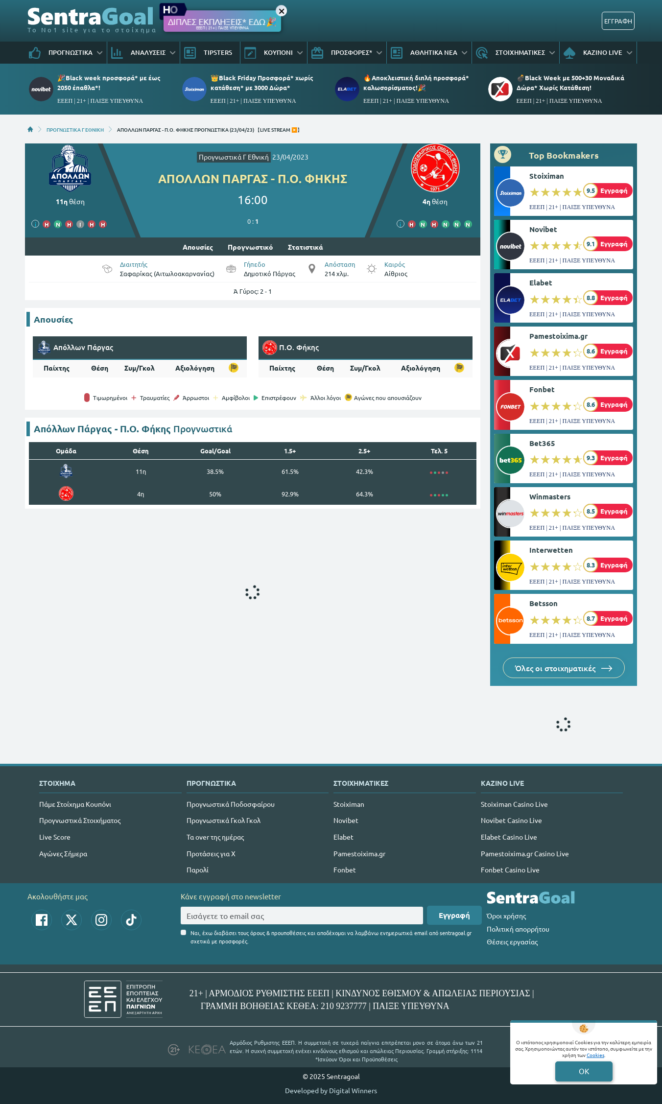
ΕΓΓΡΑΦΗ (618, 21)
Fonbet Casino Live (510, 869)
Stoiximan (546, 176)
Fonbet (542, 389)
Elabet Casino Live (509, 836)
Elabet (540, 282)
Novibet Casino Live (511, 820)
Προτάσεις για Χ (211, 853)
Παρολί (198, 869)
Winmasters (549, 496)
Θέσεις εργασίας (512, 941)
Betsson (543, 603)
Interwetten (551, 550)
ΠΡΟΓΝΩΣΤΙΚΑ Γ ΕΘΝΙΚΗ (75, 129)
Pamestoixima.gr (558, 336)
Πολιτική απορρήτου (518, 928)
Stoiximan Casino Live (514, 803)
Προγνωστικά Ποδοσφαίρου (231, 803)
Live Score (55, 836)
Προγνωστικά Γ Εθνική (234, 156)
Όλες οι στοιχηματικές (564, 667)
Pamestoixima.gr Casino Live (525, 853)
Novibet (543, 229)
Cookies (595, 1054)
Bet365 (542, 443)
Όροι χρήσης (506, 915)
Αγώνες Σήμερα (63, 853)
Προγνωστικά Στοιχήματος (79, 820)
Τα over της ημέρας (215, 836)
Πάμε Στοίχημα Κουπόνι (75, 803)
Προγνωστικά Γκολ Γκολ (223, 820)
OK (584, 1071)
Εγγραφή (454, 915)
